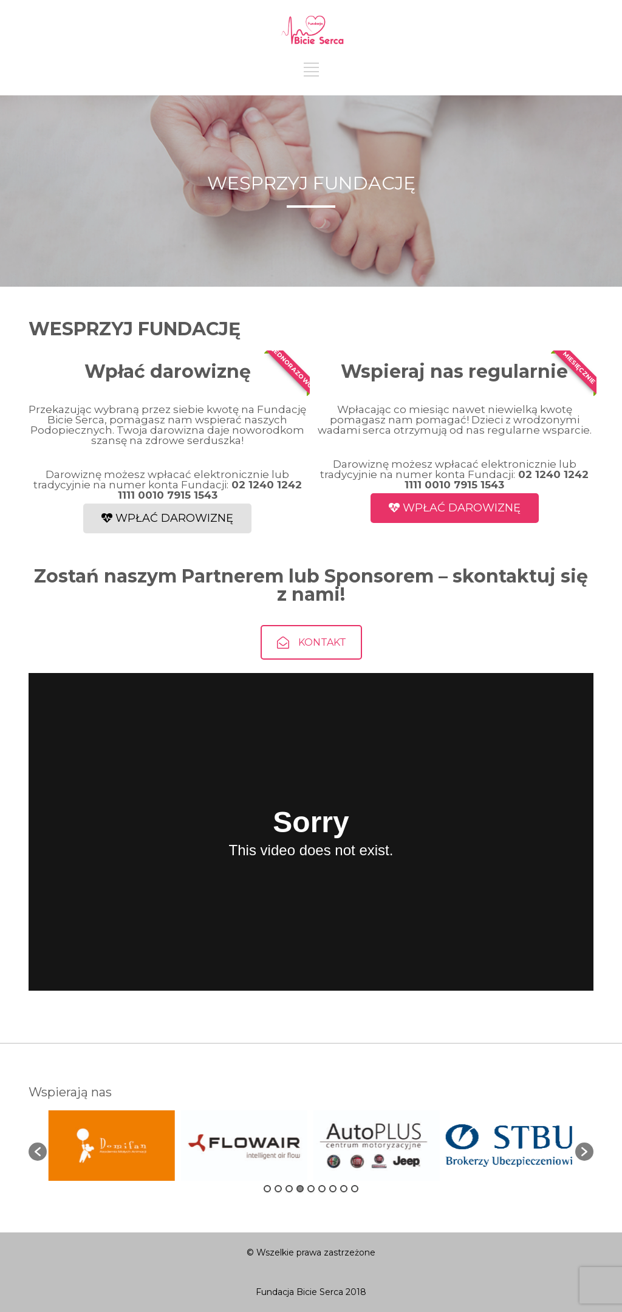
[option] (117, 1146)
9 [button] (354, 1188)
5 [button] (311, 1188)
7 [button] (333, 1188)
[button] (38, 1152)
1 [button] (267, 1188)
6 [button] (322, 1188)
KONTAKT (311, 666)
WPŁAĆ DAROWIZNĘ (167, 518)
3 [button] (289, 1188)
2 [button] (278, 1188)
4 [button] (300, 1188)
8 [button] (343, 1188)
